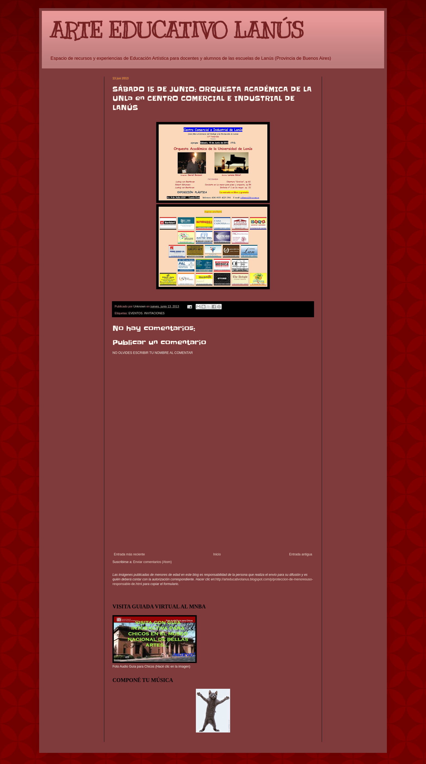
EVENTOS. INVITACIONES (147, 313)
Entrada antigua (300, 554)
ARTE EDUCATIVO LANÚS (177, 30)
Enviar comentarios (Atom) (152, 562)
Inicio (217, 554)
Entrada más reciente (129, 554)
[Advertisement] (213, 512)
